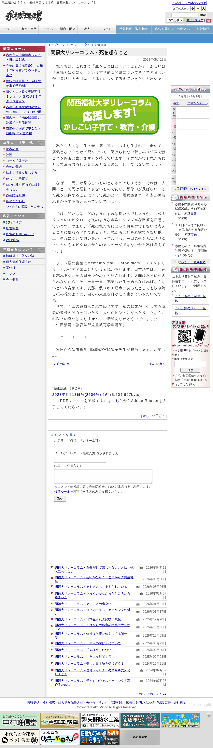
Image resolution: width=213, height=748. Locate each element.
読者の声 (12, 149)
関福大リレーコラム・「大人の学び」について (88, 643)
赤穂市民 (190, 234)
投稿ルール (62, 491)
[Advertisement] (107, 535)
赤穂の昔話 (14, 166)
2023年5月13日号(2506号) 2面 (80, 394)
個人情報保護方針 (18, 261)
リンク (10, 273)
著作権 (10, 267)
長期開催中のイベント (190, 188)
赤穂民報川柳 (15, 195)
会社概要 (12, 279)
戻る (175, 103)
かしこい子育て (80, 44)
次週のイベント (197, 103)
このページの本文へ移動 (189, 3)
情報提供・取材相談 (20, 256)
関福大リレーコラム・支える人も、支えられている (91, 586)
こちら (117, 401)
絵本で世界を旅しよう (21, 172)
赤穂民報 (190, 213)
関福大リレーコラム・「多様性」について (85, 650)
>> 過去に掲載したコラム (25, 206)
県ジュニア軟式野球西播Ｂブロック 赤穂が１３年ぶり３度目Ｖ (23, 96)
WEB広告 (12, 240)
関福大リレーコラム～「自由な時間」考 (83, 656)
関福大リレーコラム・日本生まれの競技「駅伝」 (89, 619)
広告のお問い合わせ (20, 234)
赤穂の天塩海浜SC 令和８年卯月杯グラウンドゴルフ (24, 70)
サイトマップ (195, 20)
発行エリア (14, 222)
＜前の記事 (61, 364)
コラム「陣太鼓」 (18, 161)
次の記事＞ (157, 364)
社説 (9, 155)
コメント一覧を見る (190, 262)
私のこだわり (15, 201)
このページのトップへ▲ (151, 693)
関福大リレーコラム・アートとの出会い (83, 604)
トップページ (56, 44)
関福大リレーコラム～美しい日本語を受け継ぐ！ (89, 663)
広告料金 (12, 228)
